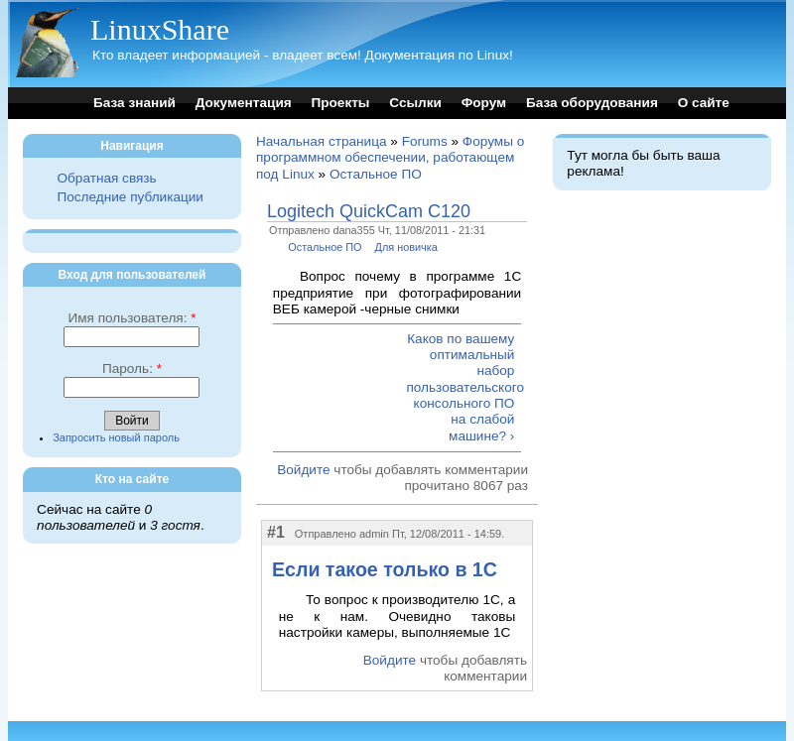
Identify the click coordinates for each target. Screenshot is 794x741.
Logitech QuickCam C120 (368, 211)
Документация (244, 102)
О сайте (703, 102)
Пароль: (132, 368)
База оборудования (592, 102)
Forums (425, 141)
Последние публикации (129, 196)
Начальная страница (321, 141)
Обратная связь (106, 178)
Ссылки (415, 102)
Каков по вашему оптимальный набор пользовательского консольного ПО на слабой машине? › (460, 387)
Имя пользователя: (131, 317)
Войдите (303, 469)
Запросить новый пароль (116, 437)
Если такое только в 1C (384, 569)
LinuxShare (159, 29)
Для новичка (406, 247)
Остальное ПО (376, 174)
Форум (484, 102)
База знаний (134, 102)
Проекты (340, 102)
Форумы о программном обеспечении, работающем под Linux (390, 158)
